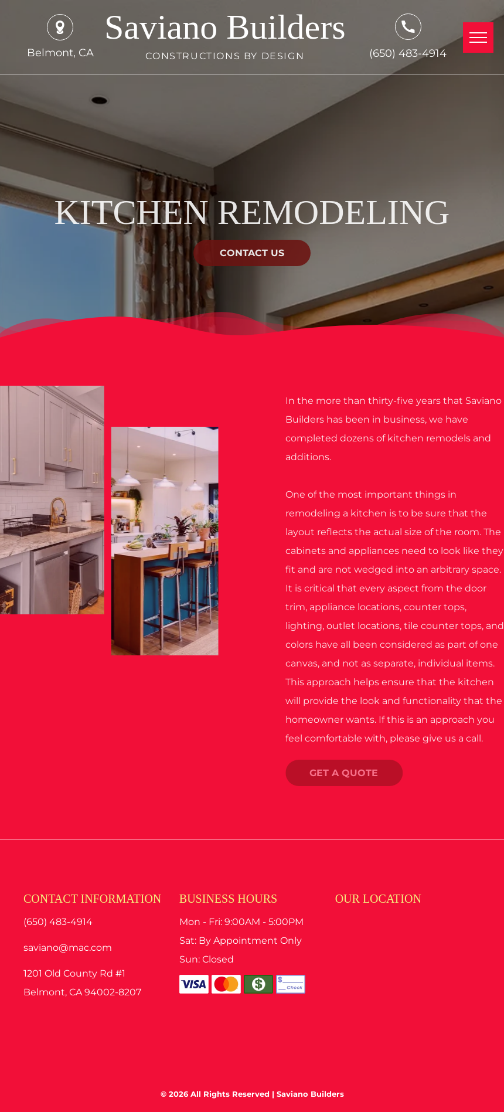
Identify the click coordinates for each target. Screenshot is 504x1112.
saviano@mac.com (67, 947)
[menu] (478, 37)
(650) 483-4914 (408, 53)
